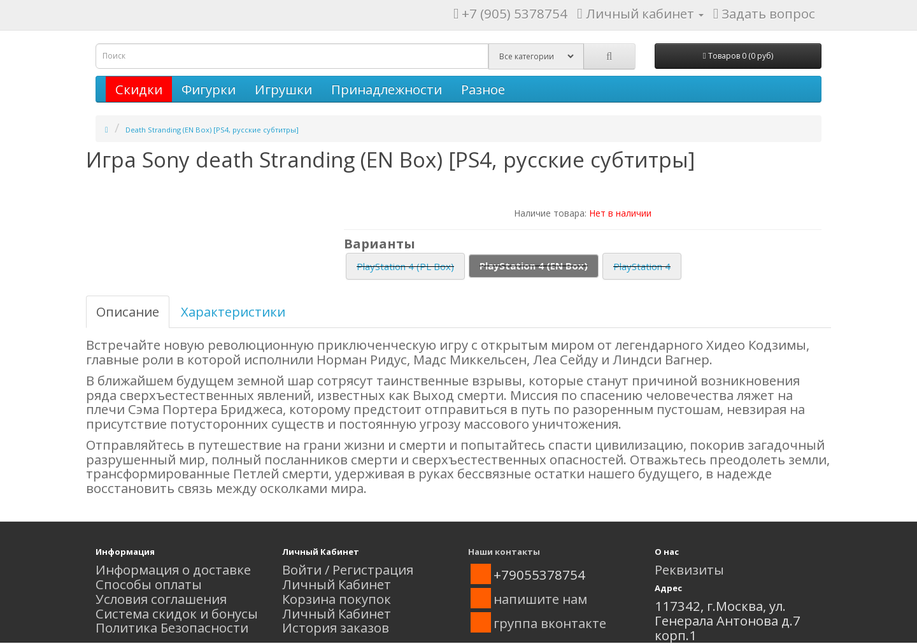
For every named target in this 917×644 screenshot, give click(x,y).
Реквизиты (689, 569)
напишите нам (540, 599)
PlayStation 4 (642, 266)
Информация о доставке (173, 569)
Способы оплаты (149, 584)
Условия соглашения (161, 599)
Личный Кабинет (336, 584)
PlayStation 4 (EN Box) (534, 265)
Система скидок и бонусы (177, 613)
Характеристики (233, 311)
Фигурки (208, 89)
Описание (127, 311)
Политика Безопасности (172, 627)
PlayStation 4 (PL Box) (405, 266)
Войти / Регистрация (347, 569)
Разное (483, 89)
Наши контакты (504, 551)
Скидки (138, 89)
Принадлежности (386, 89)
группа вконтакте (550, 623)
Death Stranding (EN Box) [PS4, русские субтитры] (212, 129)
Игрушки (283, 89)
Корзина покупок (336, 599)
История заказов (335, 627)
